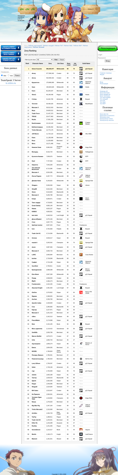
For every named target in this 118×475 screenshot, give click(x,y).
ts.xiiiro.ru (11, 83)
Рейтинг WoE (68, 45)
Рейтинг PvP (59, 45)
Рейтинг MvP (77, 45)
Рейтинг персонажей (35, 45)
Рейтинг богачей (38, 47)
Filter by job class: (30, 59)
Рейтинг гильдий (48, 45)
